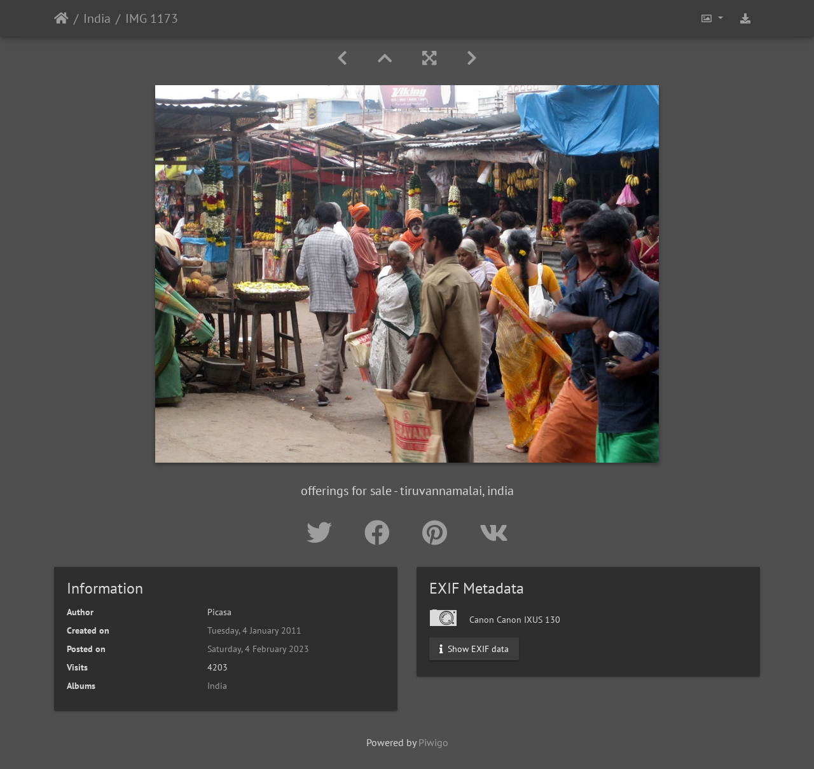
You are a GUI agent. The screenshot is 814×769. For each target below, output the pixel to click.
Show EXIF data (474, 649)
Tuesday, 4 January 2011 (254, 630)
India (97, 18)
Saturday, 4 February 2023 (258, 649)
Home (61, 18)
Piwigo (433, 742)
